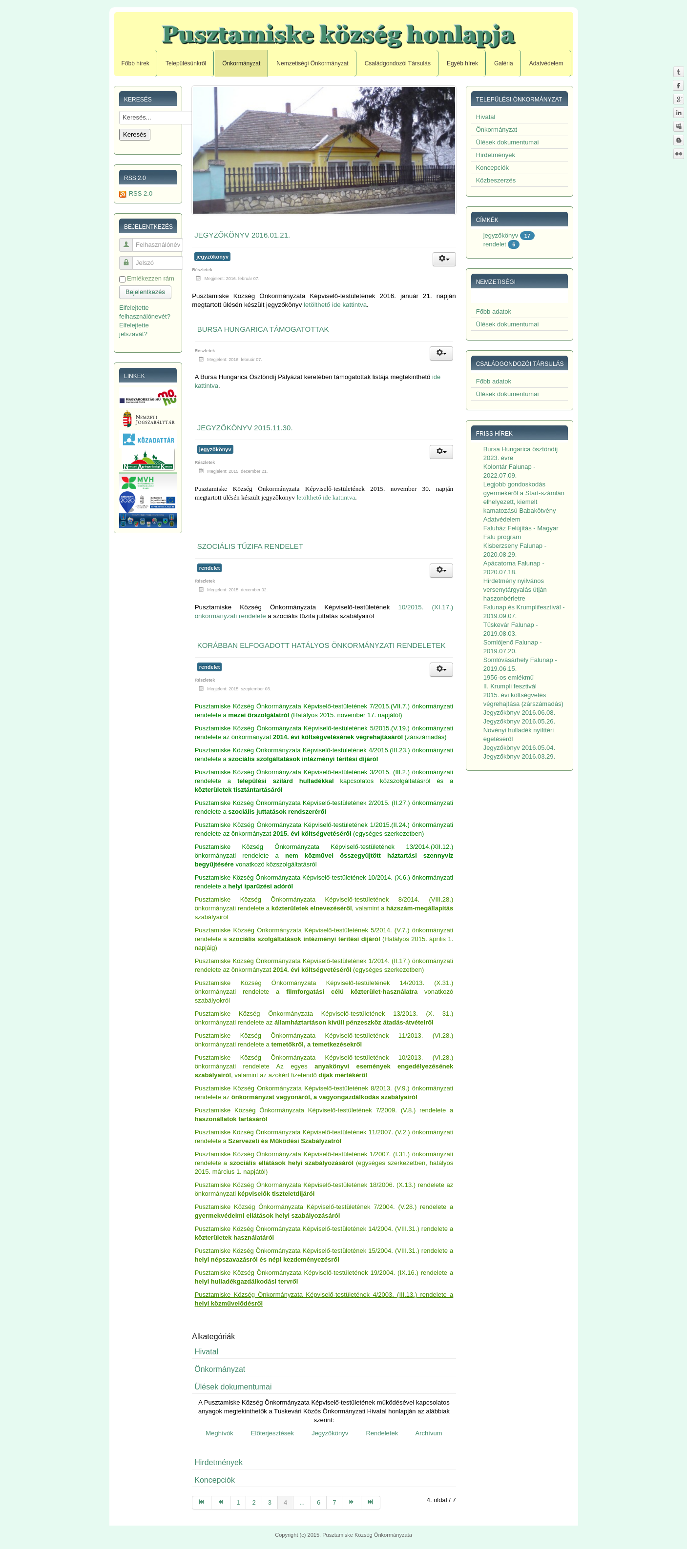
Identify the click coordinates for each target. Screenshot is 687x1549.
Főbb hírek (135, 63)
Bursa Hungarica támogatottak (263, 329)
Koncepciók (214, 1480)
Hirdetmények (218, 1462)
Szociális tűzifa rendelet (250, 546)
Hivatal (206, 1352)
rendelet (209, 568)
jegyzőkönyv (212, 257)
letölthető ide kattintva (335, 304)
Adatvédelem (546, 63)
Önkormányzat (241, 63)
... (302, 1502)
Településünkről (186, 63)
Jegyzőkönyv (330, 1433)
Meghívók (219, 1433)
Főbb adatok (493, 311)
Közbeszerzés (496, 180)
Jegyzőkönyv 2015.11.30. (245, 427)
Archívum (429, 1433)
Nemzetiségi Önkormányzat (312, 63)
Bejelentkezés (145, 292)
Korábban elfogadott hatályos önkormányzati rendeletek (321, 645)
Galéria (503, 63)
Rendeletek (382, 1433)
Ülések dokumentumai (232, 1387)
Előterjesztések (272, 1433)
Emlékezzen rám (150, 278)
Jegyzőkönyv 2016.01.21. (242, 235)
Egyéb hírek (462, 63)
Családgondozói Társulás (398, 63)
